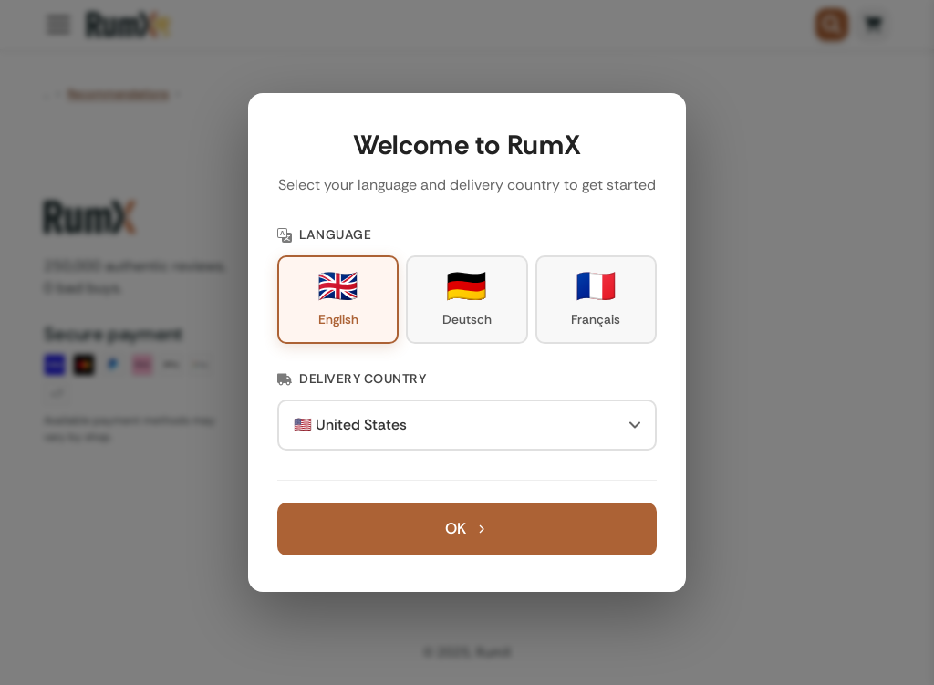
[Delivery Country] (467, 425)
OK (467, 528)
